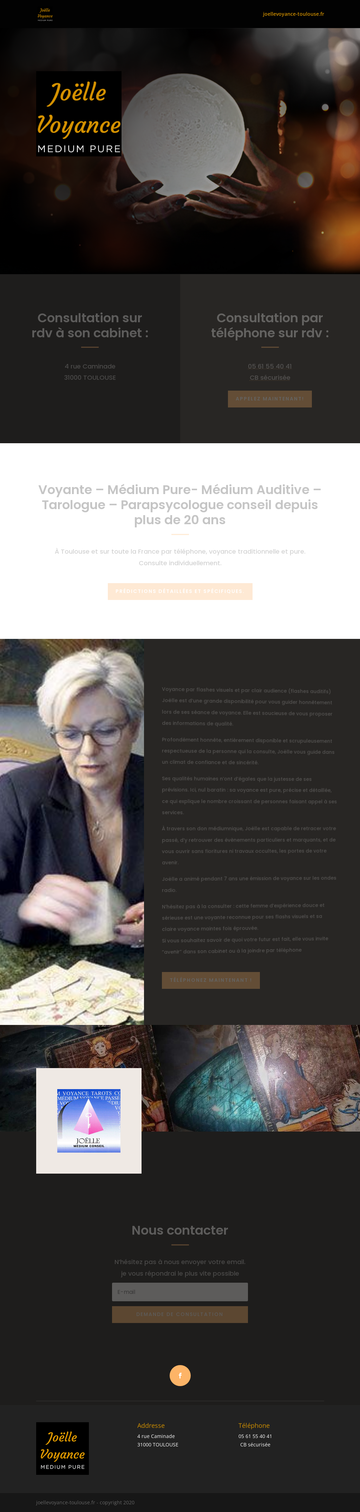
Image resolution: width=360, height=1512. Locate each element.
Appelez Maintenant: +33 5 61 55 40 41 (66, 185)
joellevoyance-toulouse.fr (293, 14)
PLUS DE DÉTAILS (69, 222)
